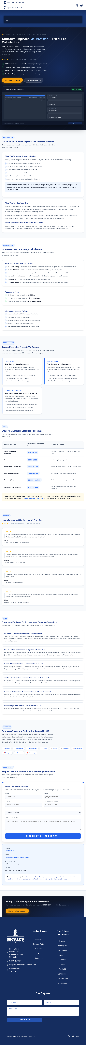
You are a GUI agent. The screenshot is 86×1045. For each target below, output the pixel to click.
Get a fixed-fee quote (12, 80)
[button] (7, 19)
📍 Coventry (19, 753)
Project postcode (51, 801)
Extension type (11, 809)
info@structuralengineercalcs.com (17, 857)
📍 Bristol (54, 748)
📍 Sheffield (65, 748)
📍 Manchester (18, 748)
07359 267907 (10, 850)
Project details (11, 817)
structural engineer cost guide (32, 498)
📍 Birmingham (32, 748)
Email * (46, 793)
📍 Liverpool (7, 753)
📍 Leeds (44, 748)
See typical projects (34, 80)
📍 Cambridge (31, 753)
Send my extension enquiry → (43, 836)
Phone (7, 801)
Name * (7, 793)
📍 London (6, 748)
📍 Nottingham (77, 748)
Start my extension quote (17, 911)
